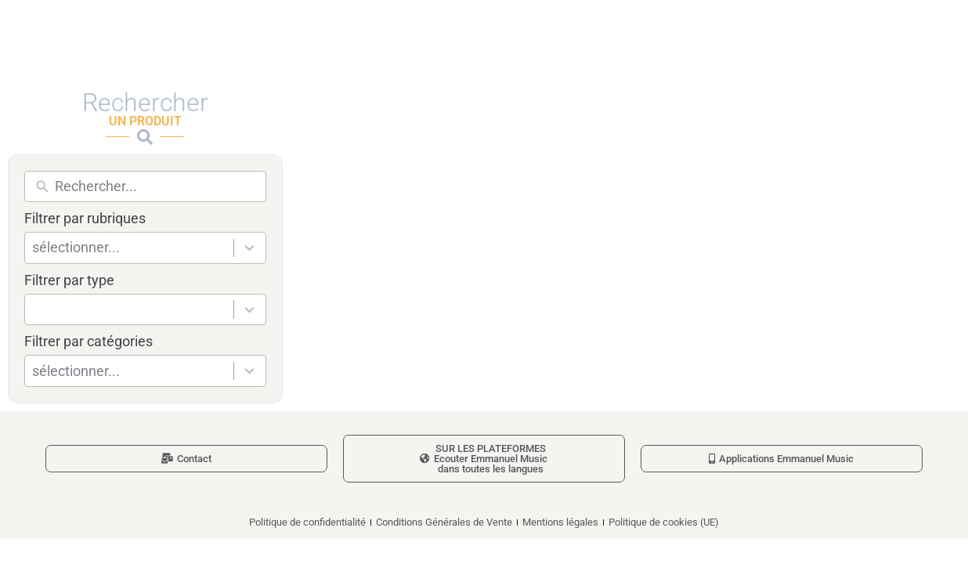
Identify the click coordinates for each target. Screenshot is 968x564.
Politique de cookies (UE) (664, 522)
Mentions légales (560, 522)
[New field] (156, 187)
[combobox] (133, 248)
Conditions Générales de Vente (444, 522)
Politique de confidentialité (307, 522)
